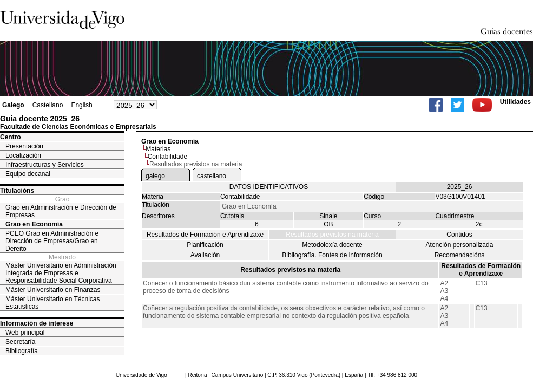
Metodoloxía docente (332, 245)
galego (155, 176)
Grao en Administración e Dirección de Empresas (60, 211)
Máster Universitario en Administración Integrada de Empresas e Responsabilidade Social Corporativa (60, 273)
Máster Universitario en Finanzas (52, 290)
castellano (211, 176)
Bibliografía (21, 351)
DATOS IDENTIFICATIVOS (268, 187)
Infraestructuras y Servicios (44, 164)
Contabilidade (167, 156)
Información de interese (36, 323)
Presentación (24, 146)
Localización (23, 155)
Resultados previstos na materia (332, 234)
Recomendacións (460, 255)
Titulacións (17, 190)
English (81, 105)
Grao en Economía (34, 224)
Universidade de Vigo (141, 375)
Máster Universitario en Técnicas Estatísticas (52, 302)
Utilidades (515, 102)
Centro (10, 137)
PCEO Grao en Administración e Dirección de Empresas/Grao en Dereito (51, 241)
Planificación (205, 245)
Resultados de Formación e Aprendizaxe (205, 234)
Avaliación (205, 255)
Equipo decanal (27, 174)
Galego (13, 105)
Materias (158, 149)
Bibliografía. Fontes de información (332, 255)
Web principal (24, 332)
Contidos (459, 234)
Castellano (47, 105)
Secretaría (20, 342)
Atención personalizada (459, 245)
